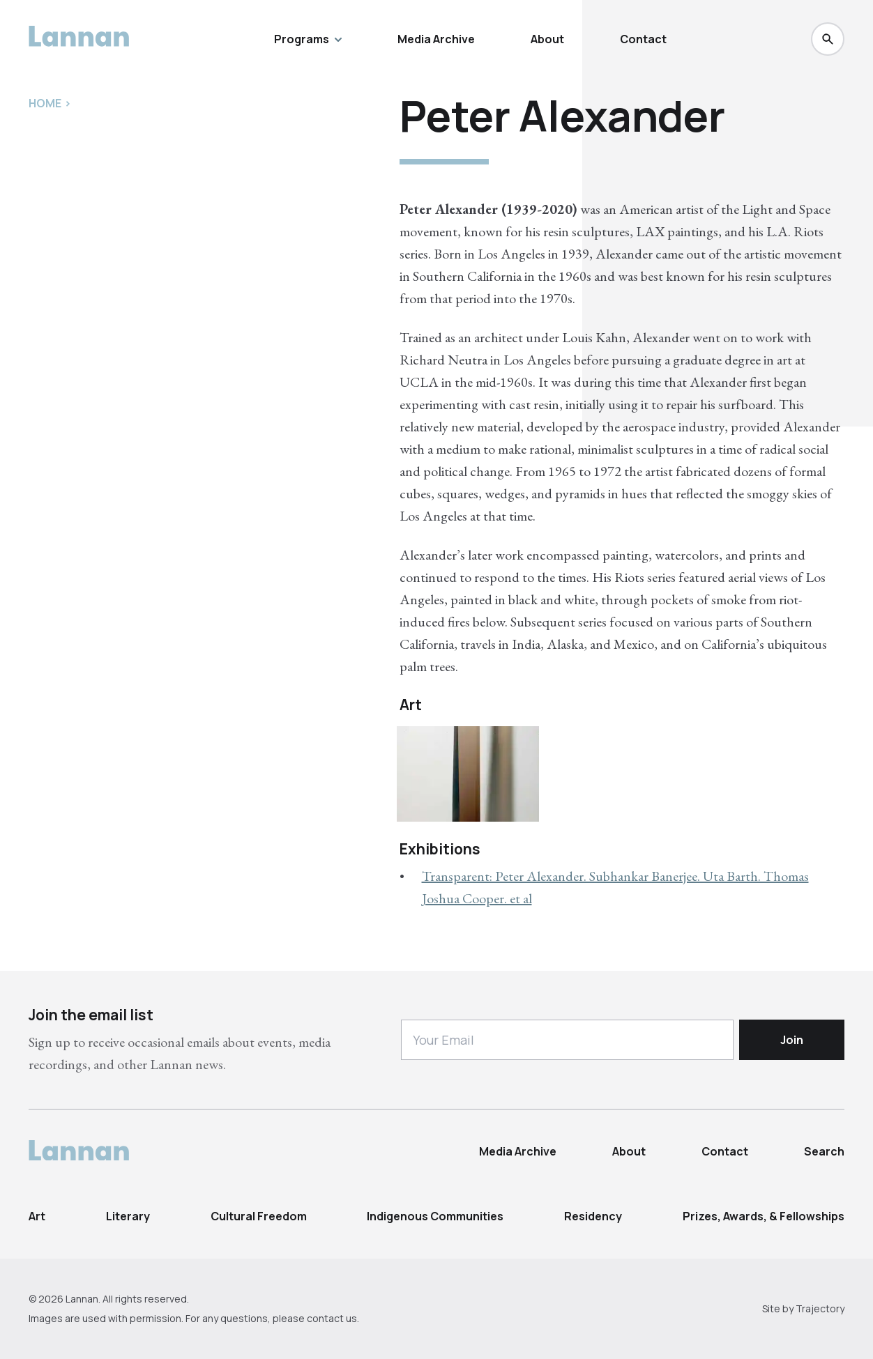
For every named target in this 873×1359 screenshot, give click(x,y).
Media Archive (436, 39)
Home (45, 103)
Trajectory (820, 1308)
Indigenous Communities (435, 1216)
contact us (332, 1318)
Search (824, 1151)
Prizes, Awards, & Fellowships (763, 1216)
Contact (643, 39)
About (547, 39)
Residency (593, 1216)
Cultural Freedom (259, 1216)
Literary (128, 1216)
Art (37, 1216)
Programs (308, 39)
